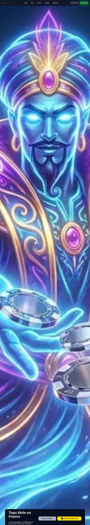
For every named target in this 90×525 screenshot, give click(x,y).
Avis (26, 3)
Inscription (84, 3)
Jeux (32, 3)
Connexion (74, 3)
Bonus (39, 3)
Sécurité (55, 3)
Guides (47, 3)
